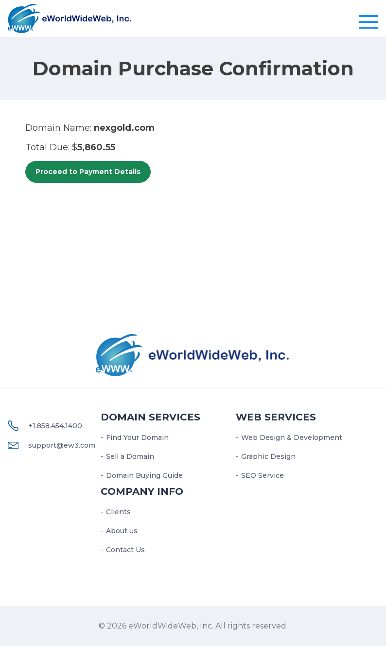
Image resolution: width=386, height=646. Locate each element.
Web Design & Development (291, 437)
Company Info (142, 491)
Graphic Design (268, 456)
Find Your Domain (137, 437)
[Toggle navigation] (368, 22)
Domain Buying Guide (144, 475)
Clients (118, 511)
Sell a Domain (130, 456)
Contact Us (125, 549)
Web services (276, 417)
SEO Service (262, 475)
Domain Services (150, 417)
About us (122, 530)
